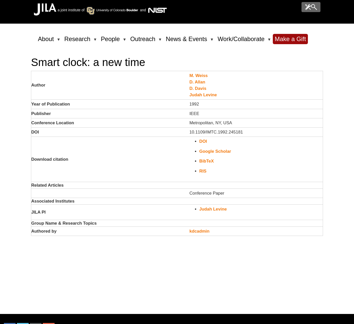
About (47, 41)
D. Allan (197, 82)
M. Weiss (198, 75)
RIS (202, 171)
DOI (203, 141)
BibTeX (206, 161)
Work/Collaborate (241, 41)
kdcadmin (199, 231)
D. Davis (197, 88)
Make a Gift (290, 38)
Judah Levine (203, 94)
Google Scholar (215, 151)
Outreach (144, 41)
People (111, 41)
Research (78, 41)
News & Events (187, 41)
